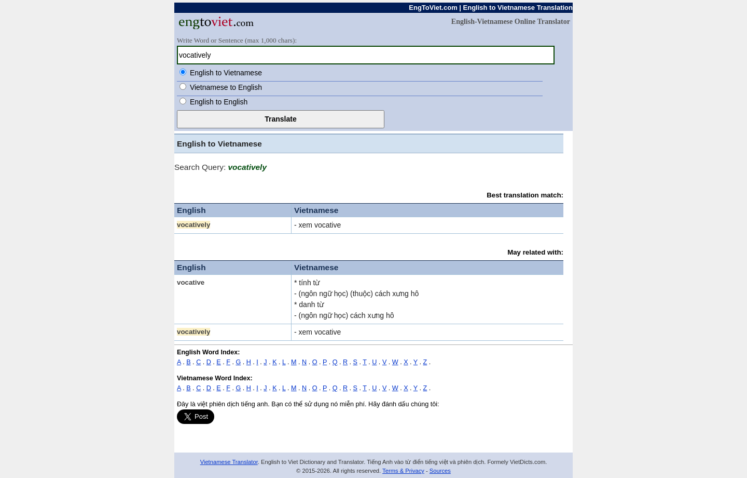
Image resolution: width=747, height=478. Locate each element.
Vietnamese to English (226, 87)
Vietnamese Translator (229, 462)
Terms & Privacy (403, 471)
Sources (440, 471)
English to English (218, 102)
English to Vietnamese (226, 73)
